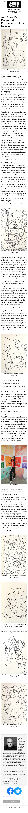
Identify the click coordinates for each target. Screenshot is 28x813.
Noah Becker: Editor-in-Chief (14, 808)
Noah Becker (21, 741)
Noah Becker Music (12, 779)
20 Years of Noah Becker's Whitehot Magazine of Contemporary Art (13, 773)
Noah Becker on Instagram (9, 778)
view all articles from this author (10, 783)
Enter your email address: (9, 796)
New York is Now (12, 764)
